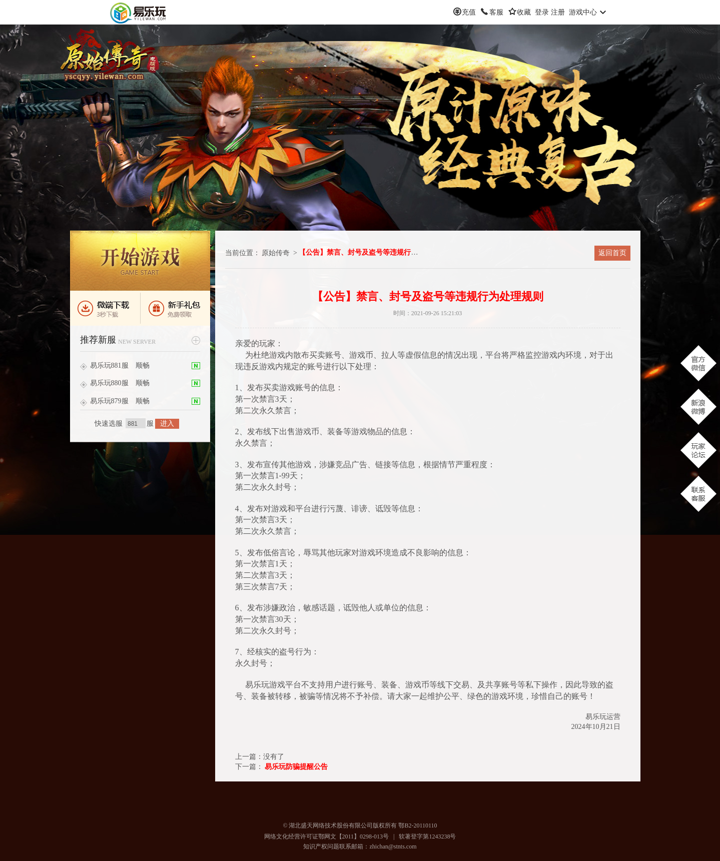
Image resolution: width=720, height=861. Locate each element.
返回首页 (612, 253)
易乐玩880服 (109, 383)
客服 (496, 12)
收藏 (524, 12)
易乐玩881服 (109, 365)
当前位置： (242, 253)
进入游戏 (140, 261)
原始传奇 (276, 253)
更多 (196, 340)
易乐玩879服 (109, 401)
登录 (542, 12)
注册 (558, 12)
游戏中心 (583, 12)
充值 (469, 12)
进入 (167, 423)
